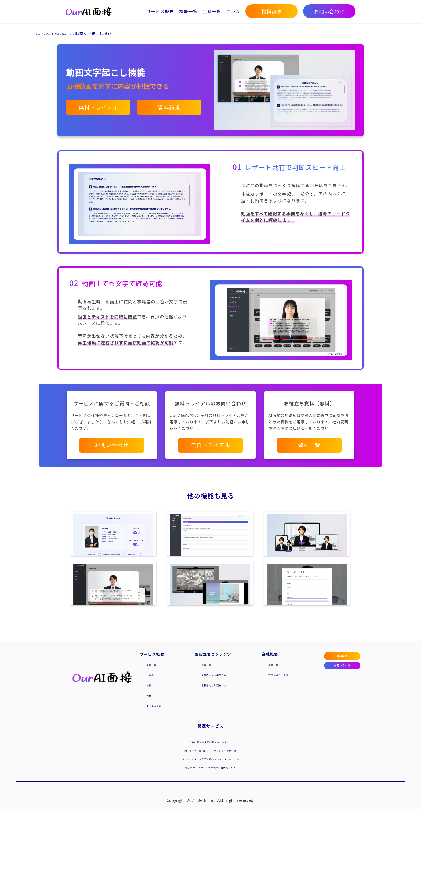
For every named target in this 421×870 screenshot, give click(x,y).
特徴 (151, 745)
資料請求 (322, 719)
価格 (151, 755)
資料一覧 (212, 11)
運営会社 (254, 725)
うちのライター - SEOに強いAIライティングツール (210, 819)
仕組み (153, 735)
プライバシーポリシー (266, 735)
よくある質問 (159, 766)
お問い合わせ (321, 735)
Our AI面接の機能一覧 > (74, 33)
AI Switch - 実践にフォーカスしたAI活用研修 (210, 811)
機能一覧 (188, 11)
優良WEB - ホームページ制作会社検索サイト (210, 827)
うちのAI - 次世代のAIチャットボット (210, 802)
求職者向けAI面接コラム (208, 745)
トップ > (43, 33)
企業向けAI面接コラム (206, 735)
